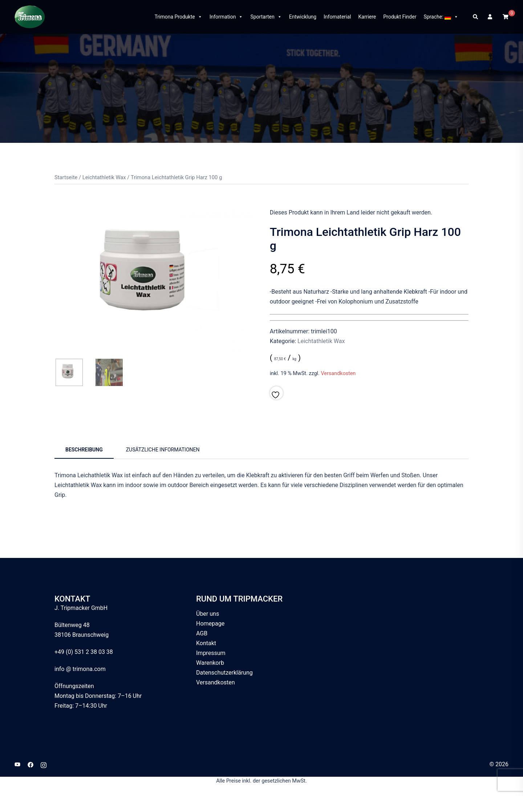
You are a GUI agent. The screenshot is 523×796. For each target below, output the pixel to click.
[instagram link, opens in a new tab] (43, 764)
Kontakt (206, 643)
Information (226, 16)
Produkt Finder (399, 17)
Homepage (210, 623)
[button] (476, 17)
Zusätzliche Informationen (163, 450)
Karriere (367, 17)
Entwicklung (302, 17)
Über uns (207, 613)
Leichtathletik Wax (104, 177)
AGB (201, 633)
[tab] (84, 450)
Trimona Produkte (178, 16)
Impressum (211, 653)
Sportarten (265, 16)
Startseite (65, 177)
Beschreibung (84, 450)
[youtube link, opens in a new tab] (17, 764)
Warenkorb (210, 662)
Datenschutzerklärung (224, 672)
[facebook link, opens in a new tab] (30, 764)
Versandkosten (338, 373)
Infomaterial (337, 17)
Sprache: (440, 16)
